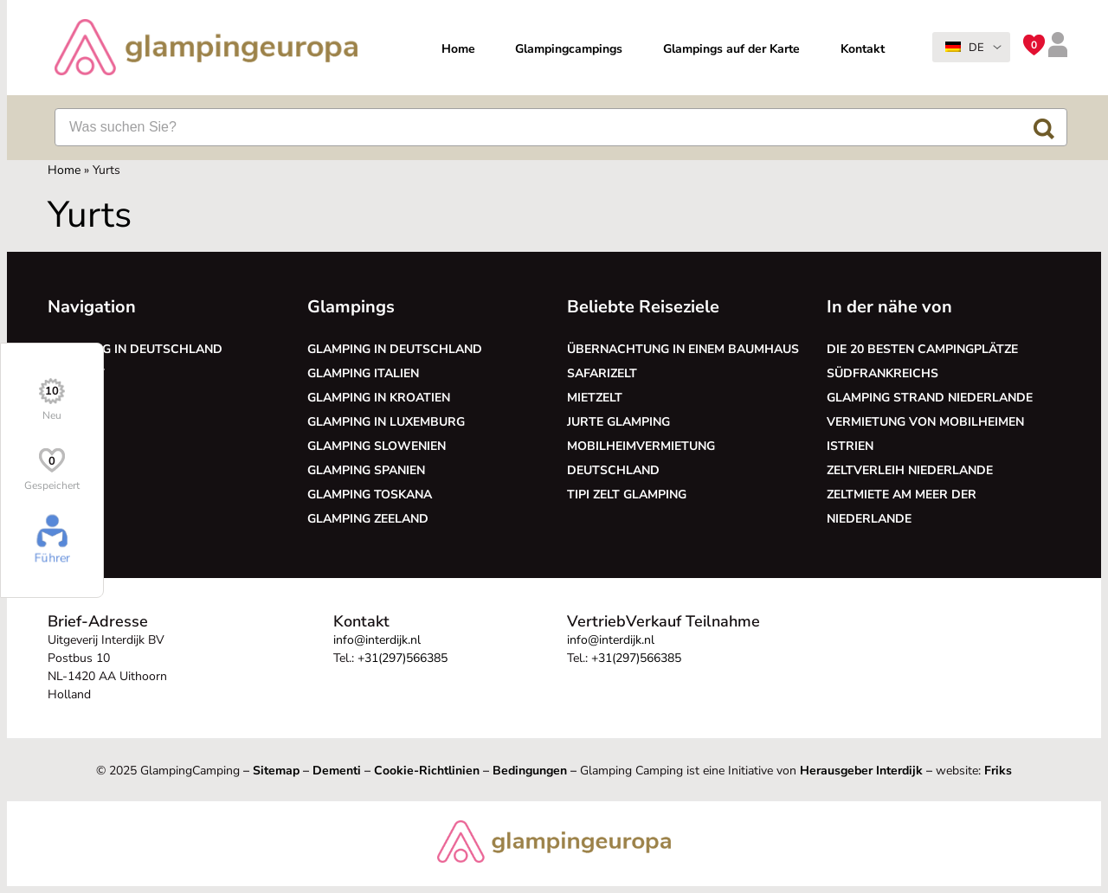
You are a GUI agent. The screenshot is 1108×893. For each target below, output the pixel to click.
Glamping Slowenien (376, 446)
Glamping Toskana (369, 494)
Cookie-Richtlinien (427, 770)
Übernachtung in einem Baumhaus (683, 349)
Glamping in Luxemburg (386, 422)
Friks (998, 770)
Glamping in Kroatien (378, 397)
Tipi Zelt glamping (626, 494)
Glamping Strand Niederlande (930, 397)
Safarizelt (602, 373)
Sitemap (276, 770)
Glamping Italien (363, 373)
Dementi (336, 770)
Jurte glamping (618, 422)
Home (458, 49)
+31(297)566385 (403, 658)
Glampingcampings (568, 49)
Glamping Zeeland (367, 519)
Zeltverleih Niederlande (913, 470)
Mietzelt (594, 397)
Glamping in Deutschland (135, 349)
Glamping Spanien (366, 470)
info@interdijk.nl (377, 640)
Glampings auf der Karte (731, 49)
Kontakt (863, 49)
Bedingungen (530, 770)
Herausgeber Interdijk (861, 770)
